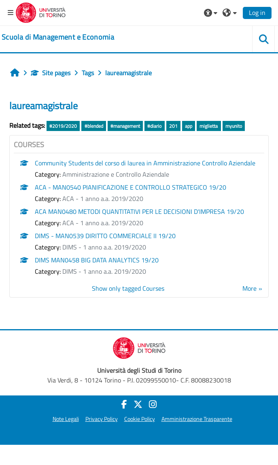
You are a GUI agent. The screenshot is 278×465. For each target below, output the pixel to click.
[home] (58, 37)
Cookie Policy (139, 418)
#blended (94, 126)
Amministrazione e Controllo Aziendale (115, 174)
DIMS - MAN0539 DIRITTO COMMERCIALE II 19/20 (105, 236)
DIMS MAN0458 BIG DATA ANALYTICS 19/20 (97, 260)
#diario (154, 126)
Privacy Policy (101, 418)
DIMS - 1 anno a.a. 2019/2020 (104, 247)
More (249, 288)
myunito (233, 126)
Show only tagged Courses (128, 288)
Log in (257, 12)
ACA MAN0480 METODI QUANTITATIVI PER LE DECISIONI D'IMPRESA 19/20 (139, 211)
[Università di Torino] (40, 12)
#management (125, 126)
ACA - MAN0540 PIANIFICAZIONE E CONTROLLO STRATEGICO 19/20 (130, 187)
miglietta (208, 126)
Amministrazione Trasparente (196, 418)
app (188, 126)
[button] (211, 12)
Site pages (50, 73)
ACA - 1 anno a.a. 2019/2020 (102, 198)
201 (173, 126)
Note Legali (66, 418)
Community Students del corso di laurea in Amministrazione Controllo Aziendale (145, 163)
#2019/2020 (63, 126)
